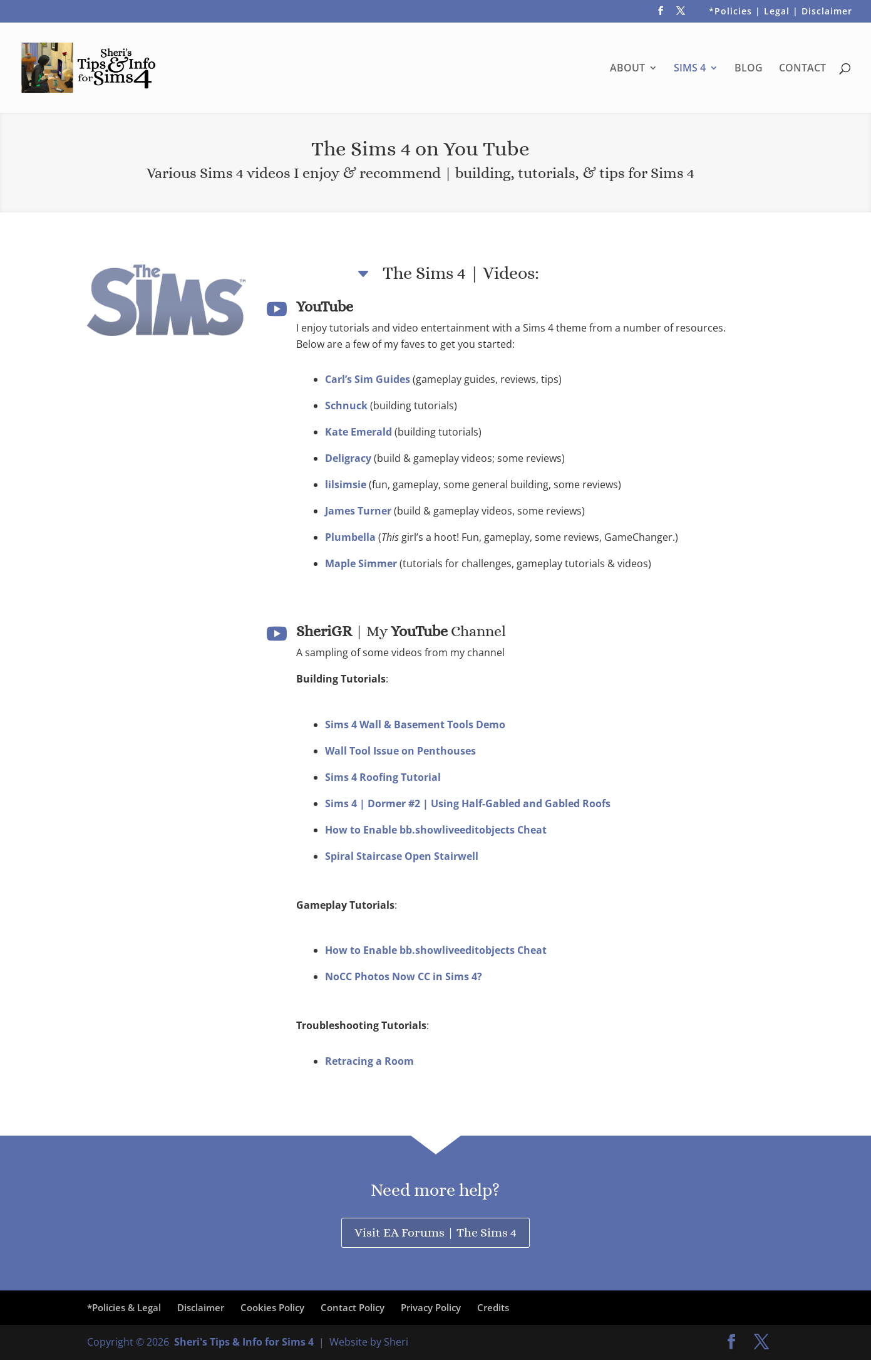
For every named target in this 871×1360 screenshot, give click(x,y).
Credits (493, 1307)
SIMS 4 (690, 69)
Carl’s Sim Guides (369, 379)
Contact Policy (352, 1307)
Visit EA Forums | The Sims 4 (435, 1232)
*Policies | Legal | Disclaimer (780, 12)
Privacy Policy (431, 1307)
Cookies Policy (272, 1307)
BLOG (748, 69)
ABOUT (627, 69)
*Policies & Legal (124, 1307)
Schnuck (347, 405)
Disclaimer (200, 1307)
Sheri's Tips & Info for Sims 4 (244, 1342)
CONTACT (802, 69)
